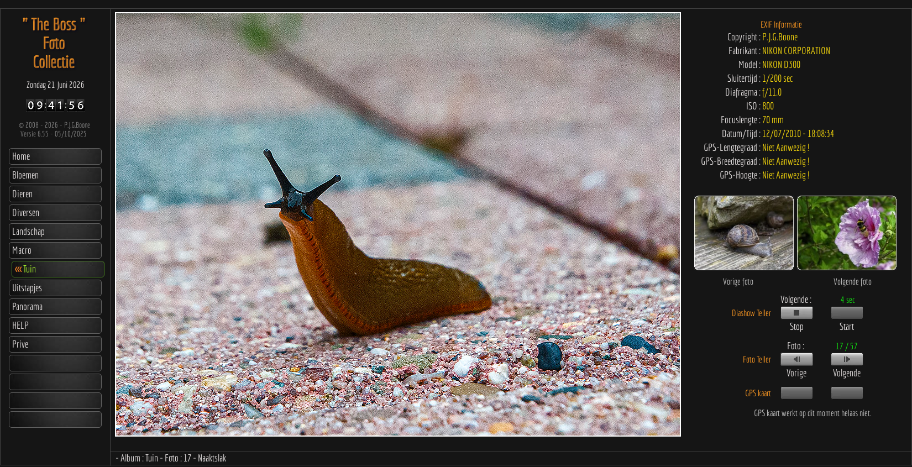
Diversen (25, 212)
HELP (20, 325)
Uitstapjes (27, 287)
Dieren (22, 194)
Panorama (27, 306)
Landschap (28, 231)
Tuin (25, 269)
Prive (20, 344)
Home (21, 156)
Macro (22, 250)
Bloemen (25, 175)
